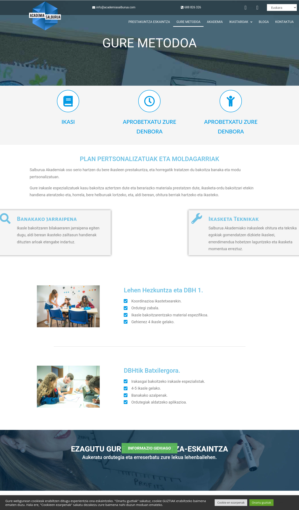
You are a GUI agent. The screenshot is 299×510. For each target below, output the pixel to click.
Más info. (283, 503)
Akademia (215, 22)
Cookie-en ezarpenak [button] (230, 502)
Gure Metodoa (188, 22)
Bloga (264, 22)
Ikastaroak (240, 22)
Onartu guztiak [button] (261, 502)
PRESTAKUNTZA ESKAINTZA (149, 22)
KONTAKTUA (284, 22)
